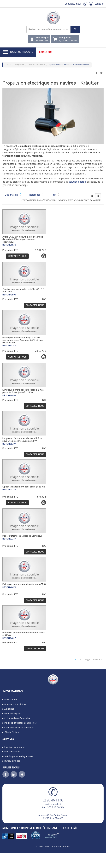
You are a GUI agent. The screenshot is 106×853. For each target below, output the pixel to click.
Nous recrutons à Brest (15, 704)
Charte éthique (11, 732)
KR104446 (11, 489)
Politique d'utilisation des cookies (20, 722)
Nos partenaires (12, 751)
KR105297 (11, 444)
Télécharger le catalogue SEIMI (18, 756)
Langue (99, 3)
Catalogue (45, 51)
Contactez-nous (73, 3)
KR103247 (11, 539)
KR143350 (11, 345)
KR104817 (11, 638)
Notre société (10, 699)
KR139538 (11, 245)
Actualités (9, 708)
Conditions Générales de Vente (19, 727)
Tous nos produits (18, 52)
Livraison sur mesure (14, 747)
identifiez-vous (49, 199)
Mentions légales (12, 713)
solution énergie (78, 181)
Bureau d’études (12, 760)
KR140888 (11, 395)
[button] (10, 849)
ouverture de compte (89, 199)
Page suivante (93, 659)
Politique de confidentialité (17, 718)
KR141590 (11, 294)
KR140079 (11, 587)
